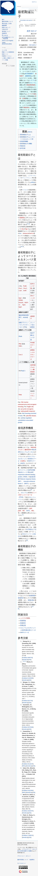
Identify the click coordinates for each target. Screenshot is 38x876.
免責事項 (32, 859)
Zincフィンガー (32, 298)
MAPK (23, 463)
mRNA (33, 182)
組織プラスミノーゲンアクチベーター (24, 325)
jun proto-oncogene (27, 409)
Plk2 (20, 344)
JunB (24, 290)
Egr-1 (27, 229)
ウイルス (25, 190)
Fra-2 (25, 288)
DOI (30, 659)
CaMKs (23, 461)
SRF (19, 481)
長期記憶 (30, 600)
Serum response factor (28, 479)
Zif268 (21, 300)
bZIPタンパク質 (32, 286)
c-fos (22, 229)
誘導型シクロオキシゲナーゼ (32, 354)
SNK (20, 346)
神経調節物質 (31, 85)
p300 (19, 510)
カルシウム (32, 82)
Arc (20, 233)
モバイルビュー (21, 863)
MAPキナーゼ (24, 632)
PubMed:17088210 (27, 835)
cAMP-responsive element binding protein (26, 474)
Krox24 (21, 302)
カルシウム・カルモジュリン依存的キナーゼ (27, 459)
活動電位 (22, 217)
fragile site (30, 406)
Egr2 (23, 305)
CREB (25, 477)
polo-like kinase (31, 415)
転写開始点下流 (31, 529)
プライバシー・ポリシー (24, 856)
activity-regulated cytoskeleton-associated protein (25, 420)
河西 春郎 (32, 45)
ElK (23, 510)
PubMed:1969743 (27, 657)
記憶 (23, 98)
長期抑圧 (21, 598)
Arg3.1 (23, 370)
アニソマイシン (27, 178)
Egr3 (20, 307)
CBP (30, 508)
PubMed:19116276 (27, 764)
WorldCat (25, 659)
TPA (25, 327)
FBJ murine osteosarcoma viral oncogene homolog (27, 404)
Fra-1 (20, 288)
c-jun (20, 290)
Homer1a (26, 233)
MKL (32, 510)
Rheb (20, 336)
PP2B (21, 497)
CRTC (28, 510)
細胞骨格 (28, 76)
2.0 (23, 661)
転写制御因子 (29, 73)
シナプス (32, 80)
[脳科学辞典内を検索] (33, 10)
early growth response (28, 411)
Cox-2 (20, 354)
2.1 (25, 661)
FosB (24, 286)
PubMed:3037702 (27, 700)
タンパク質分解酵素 (32, 325)
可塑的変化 (25, 107)
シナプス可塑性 (31, 94)
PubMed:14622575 (27, 811)
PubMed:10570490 (27, 727)
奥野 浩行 (31, 31)
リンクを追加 (11, 66)
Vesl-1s (31, 233)
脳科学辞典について (22, 859)
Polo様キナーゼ (32, 345)
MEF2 (26, 483)
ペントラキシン (32, 396)
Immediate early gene (26, 20)
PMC (23, 766)
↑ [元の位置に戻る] (22, 641)
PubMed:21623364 (27, 790)
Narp (20, 394)
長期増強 (32, 595)
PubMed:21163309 (27, 678)
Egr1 (20, 298)
